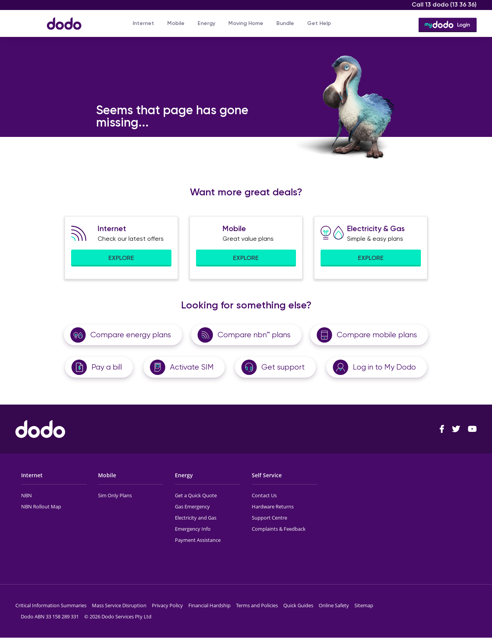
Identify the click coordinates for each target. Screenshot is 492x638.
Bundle (285, 23)
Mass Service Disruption (119, 605)
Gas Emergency (192, 506)
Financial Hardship (209, 605)
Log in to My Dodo (384, 367)
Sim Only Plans (115, 495)
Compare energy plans (130, 334)
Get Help (319, 23)
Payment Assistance (198, 539)
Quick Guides (298, 605)
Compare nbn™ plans (254, 334)
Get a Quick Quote (196, 495)
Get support (283, 367)
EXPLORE (121, 258)
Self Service (267, 475)
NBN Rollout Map (41, 506)
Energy (206, 23)
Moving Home (245, 23)
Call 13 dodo (444, 4)
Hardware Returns (273, 506)
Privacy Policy (167, 605)
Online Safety (334, 605)
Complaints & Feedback (279, 528)
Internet (143, 23)
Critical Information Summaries (50, 605)
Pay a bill (106, 367)
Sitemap (363, 605)
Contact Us (264, 495)
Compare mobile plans (377, 334)
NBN (26, 495)
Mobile (175, 23)
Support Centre (269, 517)
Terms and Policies (257, 605)
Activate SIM (192, 367)
